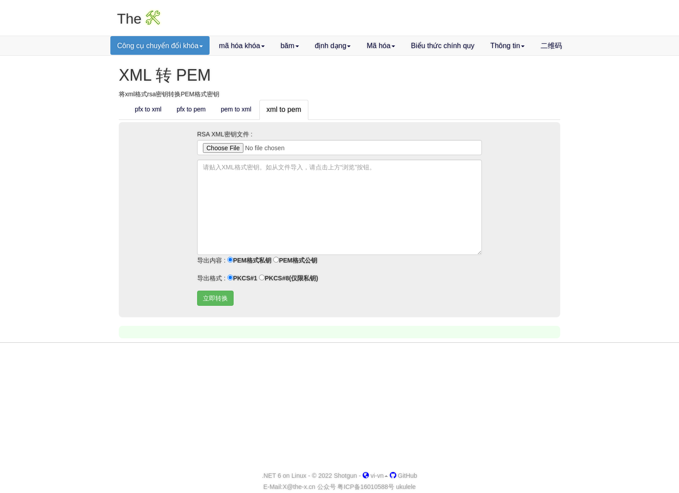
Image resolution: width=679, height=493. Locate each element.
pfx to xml (148, 109)
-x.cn (299, 486)
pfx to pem (191, 109)
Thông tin (507, 45)
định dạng (333, 45)
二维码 (551, 45)
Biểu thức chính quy (442, 45)
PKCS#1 (242, 278)
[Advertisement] (339, 407)
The (138, 19)
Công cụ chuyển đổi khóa (160, 45)
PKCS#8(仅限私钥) (288, 278)
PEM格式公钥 (295, 260)
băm (289, 45)
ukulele (406, 486)
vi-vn (375, 475)
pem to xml (236, 109)
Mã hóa (381, 45)
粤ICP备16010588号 (365, 486)
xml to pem (284, 109)
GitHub (403, 475)
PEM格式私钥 (249, 260)
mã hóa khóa (242, 45)
